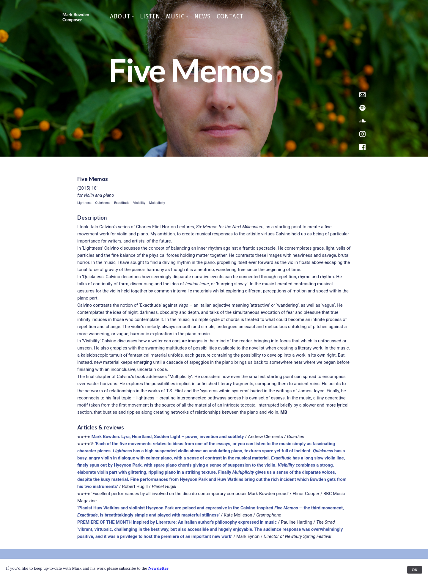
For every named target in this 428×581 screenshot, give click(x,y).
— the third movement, (321, 508)
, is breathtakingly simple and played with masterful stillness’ (159, 515)
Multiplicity (243, 472)
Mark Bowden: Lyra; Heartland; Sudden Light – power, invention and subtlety (168, 436)
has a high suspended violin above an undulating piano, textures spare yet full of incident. (222, 451)
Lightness (122, 451)
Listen (150, 16)
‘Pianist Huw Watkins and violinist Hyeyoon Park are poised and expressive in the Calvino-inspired (175, 508)
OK (415, 570)
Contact (230, 16)
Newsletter (158, 568)
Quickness (323, 451)
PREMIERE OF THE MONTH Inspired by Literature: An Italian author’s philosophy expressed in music (177, 522)
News (202, 16)
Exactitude (281, 458)
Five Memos (286, 508)
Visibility (286, 465)
